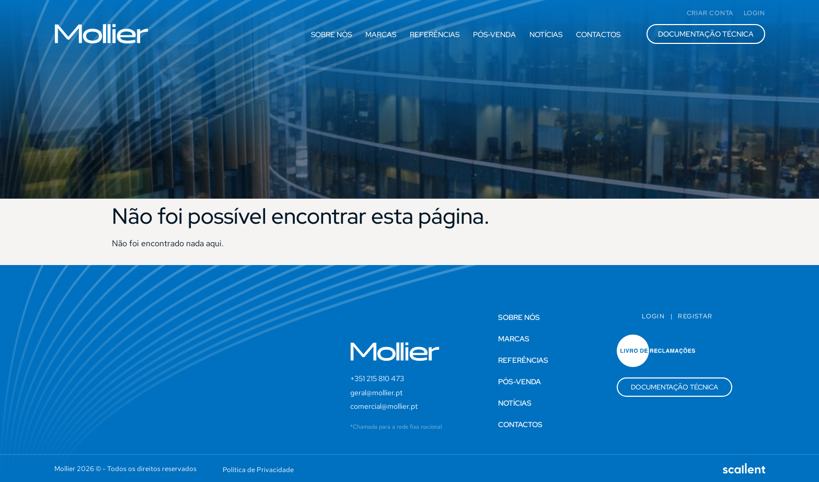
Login (653, 316)
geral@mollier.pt (376, 392)
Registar (695, 316)
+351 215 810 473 (377, 378)
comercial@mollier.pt (384, 406)
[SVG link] (101, 34)
